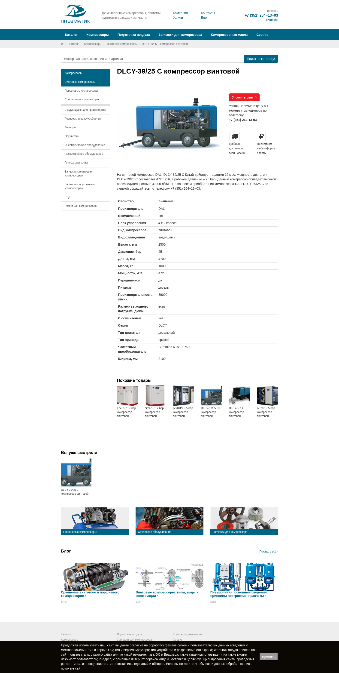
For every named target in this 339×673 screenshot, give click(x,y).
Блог (204, 17)
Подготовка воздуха (129, 634)
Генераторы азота (76, 162)
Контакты (208, 13)
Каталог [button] (71, 35)
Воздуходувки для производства (85, 109)
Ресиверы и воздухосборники (84, 118)
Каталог (74, 44)
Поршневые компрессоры (81, 90)
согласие (136, 645)
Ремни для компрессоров (81, 205)
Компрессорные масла (229, 35)
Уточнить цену (244, 97)
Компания (180, 13)
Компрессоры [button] (97, 35)
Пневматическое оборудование (85, 145)
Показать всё (268, 551)
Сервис (262, 35)
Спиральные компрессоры (82, 99)
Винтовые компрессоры (122, 44)
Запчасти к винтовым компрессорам (78, 173)
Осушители (72, 136)
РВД (67, 197)
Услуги (178, 17)
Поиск (261, 59)
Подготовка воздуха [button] (134, 35)
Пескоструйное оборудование (84, 153)
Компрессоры (93, 44)
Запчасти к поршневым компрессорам (80, 186)
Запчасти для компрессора (180, 35)
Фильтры (70, 127)
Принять (268, 657)
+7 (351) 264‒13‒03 (261, 15)
